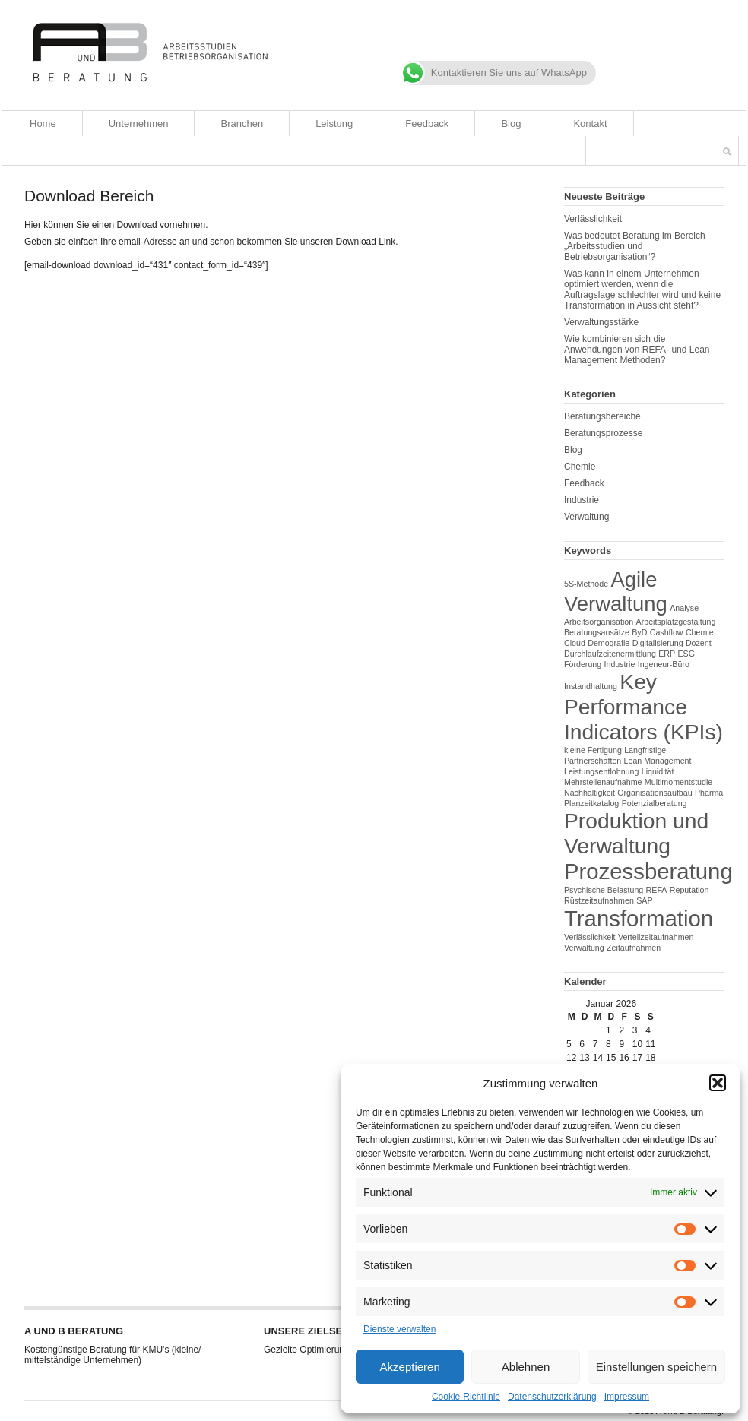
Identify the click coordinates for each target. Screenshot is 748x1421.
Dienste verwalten (399, 1329)
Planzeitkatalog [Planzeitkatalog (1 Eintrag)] (591, 803)
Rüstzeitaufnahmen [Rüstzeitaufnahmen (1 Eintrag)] (599, 900)
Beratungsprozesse (603, 433)
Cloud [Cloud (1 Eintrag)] (574, 642)
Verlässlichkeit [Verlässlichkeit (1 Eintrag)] (590, 937)
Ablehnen (526, 1366)
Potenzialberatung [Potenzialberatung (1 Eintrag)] (654, 803)
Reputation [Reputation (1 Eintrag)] (689, 889)
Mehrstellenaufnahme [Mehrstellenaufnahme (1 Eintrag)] (603, 781)
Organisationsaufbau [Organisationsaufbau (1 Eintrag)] (654, 792)
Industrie (581, 500)
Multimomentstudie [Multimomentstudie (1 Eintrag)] (678, 781)
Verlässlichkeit (593, 219)
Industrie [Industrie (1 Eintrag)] (619, 664)
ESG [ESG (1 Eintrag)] (686, 653)
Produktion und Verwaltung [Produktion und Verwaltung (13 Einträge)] (636, 833)
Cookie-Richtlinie (466, 1396)
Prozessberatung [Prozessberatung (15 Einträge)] (648, 871)
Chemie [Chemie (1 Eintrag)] (700, 632)
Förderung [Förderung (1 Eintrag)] (582, 664)
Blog (511, 123)
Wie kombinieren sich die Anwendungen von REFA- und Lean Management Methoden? (636, 350)
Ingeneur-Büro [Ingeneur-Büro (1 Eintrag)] (663, 664)
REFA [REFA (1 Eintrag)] (656, 889)
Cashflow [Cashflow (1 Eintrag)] (666, 632)
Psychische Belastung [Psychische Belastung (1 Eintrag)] (603, 889)
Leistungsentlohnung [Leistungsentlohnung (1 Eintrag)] (601, 771)
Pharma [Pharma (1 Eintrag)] (709, 792)
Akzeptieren (410, 1366)
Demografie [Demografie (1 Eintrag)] (608, 642)
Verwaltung (586, 516)
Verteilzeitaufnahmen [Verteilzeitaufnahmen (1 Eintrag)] (656, 937)
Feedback (426, 123)
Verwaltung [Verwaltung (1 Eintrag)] (584, 947)
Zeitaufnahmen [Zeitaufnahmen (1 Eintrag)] (634, 947)
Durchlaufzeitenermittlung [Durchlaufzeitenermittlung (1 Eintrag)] (610, 653)
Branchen (241, 123)
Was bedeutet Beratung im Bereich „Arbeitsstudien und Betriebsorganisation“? (634, 246)
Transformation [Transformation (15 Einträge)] (638, 918)
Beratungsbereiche (602, 416)
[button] (717, 1082)
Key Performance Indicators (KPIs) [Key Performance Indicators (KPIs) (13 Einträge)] (643, 706)
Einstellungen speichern (656, 1366)
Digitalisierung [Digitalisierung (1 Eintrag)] (657, 642)
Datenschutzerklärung (552, 1396)
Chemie (579, 466)
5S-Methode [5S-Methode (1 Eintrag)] (586, 583)
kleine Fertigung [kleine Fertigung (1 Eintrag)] (593, 750)
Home (43, 123)
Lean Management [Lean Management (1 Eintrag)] (658, 760)
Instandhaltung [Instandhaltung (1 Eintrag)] (590, 686)
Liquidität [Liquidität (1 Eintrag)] (658, 771)
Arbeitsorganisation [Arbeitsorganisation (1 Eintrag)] (598, 621)
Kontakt (590, 123)
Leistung (334, 123)
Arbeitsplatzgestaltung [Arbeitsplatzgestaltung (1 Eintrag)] (676, 621)
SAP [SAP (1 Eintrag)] (644, 900)
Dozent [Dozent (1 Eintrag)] (699, 642)
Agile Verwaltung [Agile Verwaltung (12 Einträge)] (615, 592)
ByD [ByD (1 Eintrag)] (639, 632)
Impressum (626, 1396)
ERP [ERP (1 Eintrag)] (666, 653)
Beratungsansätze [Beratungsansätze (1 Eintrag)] (596, 632)
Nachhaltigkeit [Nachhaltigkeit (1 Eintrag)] (589, 792)
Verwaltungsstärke (601, 322)
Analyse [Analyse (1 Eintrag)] (684, 607)
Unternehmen (139, 123)
